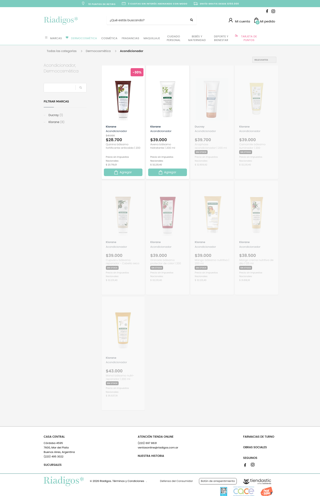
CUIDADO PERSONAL (173, 38)
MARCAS (56, 38)
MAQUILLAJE (151, 38)
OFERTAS (268, 38)
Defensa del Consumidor (176, 481)
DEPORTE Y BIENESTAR (221, 38)
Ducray (55, 115)
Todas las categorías (62, 51)
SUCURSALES (53, 465)
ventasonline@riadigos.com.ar (158, 447)
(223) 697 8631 (147, 443)
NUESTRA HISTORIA (151, 456)
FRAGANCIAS (130, 38)
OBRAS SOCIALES (255, 447)
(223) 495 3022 (53, 456)
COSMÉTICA (109, 38)
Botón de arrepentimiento (218, 481)
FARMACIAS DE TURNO (258, 437)
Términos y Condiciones (128, 481)
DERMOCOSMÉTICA (84, 38)
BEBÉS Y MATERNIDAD (197, 38)
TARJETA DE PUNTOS (249, 38)
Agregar (122, 172)
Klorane (56, 122)
